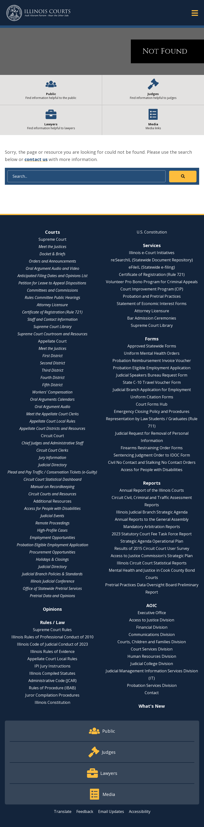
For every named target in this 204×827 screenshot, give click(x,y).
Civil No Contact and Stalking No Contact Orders (152, 462)
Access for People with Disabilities (52, 508)
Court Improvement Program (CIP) (151, 289)
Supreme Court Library (52, 326)
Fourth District (52, 377)
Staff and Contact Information (52, 319)
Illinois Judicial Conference (52, 581)
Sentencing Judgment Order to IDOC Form (152, 455)
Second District (52, 363)
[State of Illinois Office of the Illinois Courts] (38, 13)
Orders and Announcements (52, 261)
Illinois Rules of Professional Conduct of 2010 (52, 637)
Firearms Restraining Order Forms (152, 447)
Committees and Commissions (52, 290)
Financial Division (151, 627)
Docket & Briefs (52, 254)
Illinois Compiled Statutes (52, 673)
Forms (151, 339)
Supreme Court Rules (52, 629)
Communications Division (152, 634)
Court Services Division (152, 649)
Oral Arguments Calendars (52, 399)
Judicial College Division (151, 663)
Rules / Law (52, 622)
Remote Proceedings (52, 523)
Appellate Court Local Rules (52, 421)
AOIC (151, 605)
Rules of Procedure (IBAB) (52, 688)
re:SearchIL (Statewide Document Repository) (152, 260)
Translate (62, 811)
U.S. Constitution (152, 232)
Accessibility (139, 811)
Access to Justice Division (151, 620)
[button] (195, 12)
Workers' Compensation (52, 392)
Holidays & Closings (52, 559)
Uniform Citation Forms (151, 397)
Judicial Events (52, 515)
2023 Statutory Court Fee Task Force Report (152, 534)
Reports (151, 483)
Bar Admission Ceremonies (151, 318)
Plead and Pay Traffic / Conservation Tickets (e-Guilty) (52, 472)
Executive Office (152, 612)
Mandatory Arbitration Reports (151, 526)
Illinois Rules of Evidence (52, 651)
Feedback (84, 811)
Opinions (52, 609)
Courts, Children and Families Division (152, 641)
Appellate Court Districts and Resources (52, 428)
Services (152, 245)
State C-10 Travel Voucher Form (152, 382)
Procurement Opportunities (52, 552)
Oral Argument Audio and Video (52, 268)
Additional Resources (52, 501)
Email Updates (111, 811)
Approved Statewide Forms (151, 346)
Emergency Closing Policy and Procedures (151, 411)
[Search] (86, 176)
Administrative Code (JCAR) (52, 680)
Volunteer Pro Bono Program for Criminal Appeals (152, 281)
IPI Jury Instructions (52, 666)
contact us (35, 159)
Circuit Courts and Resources (52, 494)
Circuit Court (52, 435)
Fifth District (52, 384)
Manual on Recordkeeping (52, 486)
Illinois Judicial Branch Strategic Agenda (152, 512)
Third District (52, 370)
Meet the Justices (52, 246)
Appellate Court (52, 341)
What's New (152, 706)
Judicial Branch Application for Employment (152, 389)
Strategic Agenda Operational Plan (151, 541)
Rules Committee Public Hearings (52, 297)
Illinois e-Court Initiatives (151, 252)
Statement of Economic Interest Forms (152, 303)
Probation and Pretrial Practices (152, 296)
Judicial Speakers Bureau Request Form (151, 375)
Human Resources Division (151, 656)
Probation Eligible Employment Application (52, 544)
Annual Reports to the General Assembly (151, 519)
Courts (52, 232)
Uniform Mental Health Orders (152, 353)
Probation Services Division (152, 685)
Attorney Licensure (52, 304)
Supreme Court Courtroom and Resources (52, 334)
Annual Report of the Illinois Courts (151, 490)
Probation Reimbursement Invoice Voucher (151, 360)
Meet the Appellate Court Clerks (52, 414)
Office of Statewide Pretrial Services (52, 588)
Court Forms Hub (151, 404)
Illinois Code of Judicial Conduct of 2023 (52, 644)
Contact (152, 692)
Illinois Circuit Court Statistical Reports (152, 563)
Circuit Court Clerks (52, 450)
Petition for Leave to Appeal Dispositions (52, 283)
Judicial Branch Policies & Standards (52, 574)
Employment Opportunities (52, 537)
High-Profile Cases (52, 530)
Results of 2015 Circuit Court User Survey (151, 548)
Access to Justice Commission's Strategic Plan (152, 555)
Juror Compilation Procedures (52, 695)
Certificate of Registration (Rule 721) (52, 312)
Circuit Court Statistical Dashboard (52, 479)
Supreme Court (52, 239)
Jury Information (52, 457)
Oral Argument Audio (52, 406)
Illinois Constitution (52, 702)
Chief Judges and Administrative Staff (52, 443)
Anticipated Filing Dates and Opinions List (52, 275)
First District (52, 355)
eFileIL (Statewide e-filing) (152, 267)
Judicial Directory (52, 464)
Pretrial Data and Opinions (52, 595)
